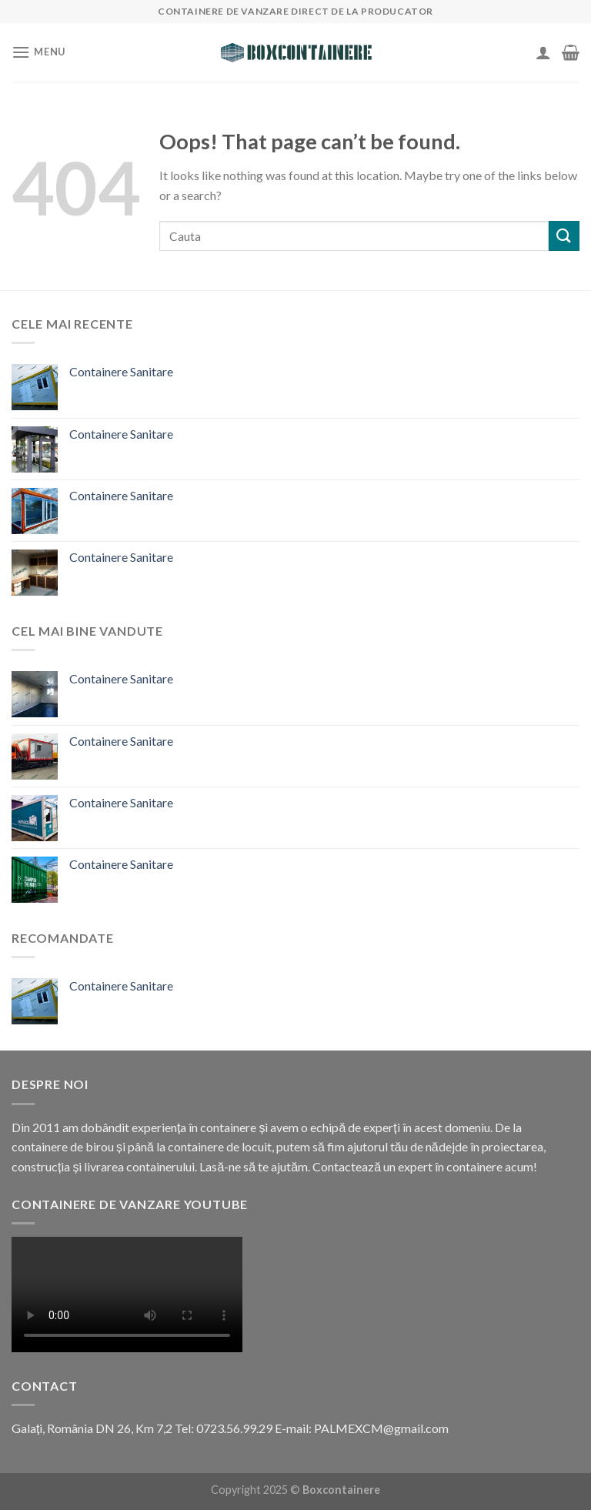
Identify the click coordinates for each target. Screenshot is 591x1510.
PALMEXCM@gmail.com (381, 1428)
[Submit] (564, 236)
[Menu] (38, 52)
